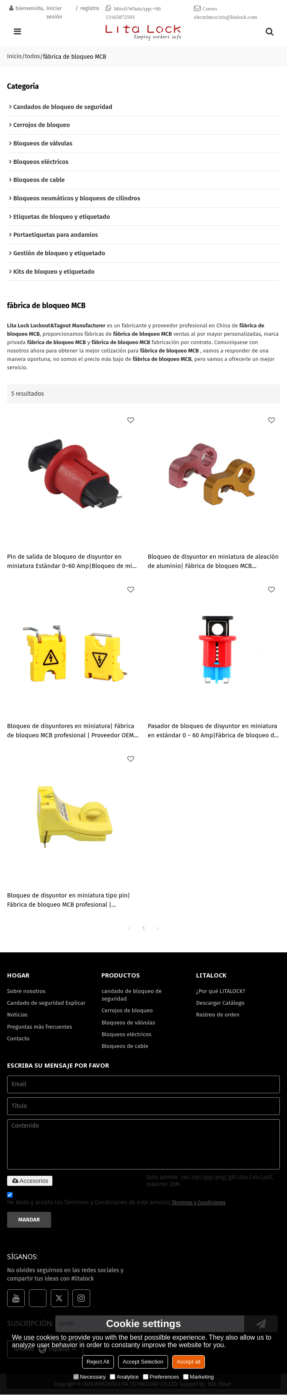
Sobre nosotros (26, 991)
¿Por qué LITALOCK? (220, 991)
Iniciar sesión (54, 12)
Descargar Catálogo (220, 1003)
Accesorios (29, 1181)
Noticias (17, 1015)
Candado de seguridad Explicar (46, 1003)
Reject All (98, 1362)
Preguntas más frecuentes (39, 1027)
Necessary (89, 1377)
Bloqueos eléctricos (126, 1034)
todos (32, 56)
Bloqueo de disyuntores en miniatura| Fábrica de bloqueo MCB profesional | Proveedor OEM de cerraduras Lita (70, 731)
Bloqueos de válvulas (128, 1023)
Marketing (198, 1377)
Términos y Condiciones (199, 1203)
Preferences (161, 1377)
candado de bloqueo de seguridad (131, 995)
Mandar (29, 1220)
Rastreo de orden (218, 1015)
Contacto (18, 1038)
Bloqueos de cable (124, 1046)
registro (89, 8)
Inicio (14, 56)
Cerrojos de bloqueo (127, 1010)
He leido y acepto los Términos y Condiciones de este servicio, (116, 1200)
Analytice (124, 1377)
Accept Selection (143, 1362)
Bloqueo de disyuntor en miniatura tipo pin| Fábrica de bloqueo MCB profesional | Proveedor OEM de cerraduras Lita (68, 901)
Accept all (188, 1362)
